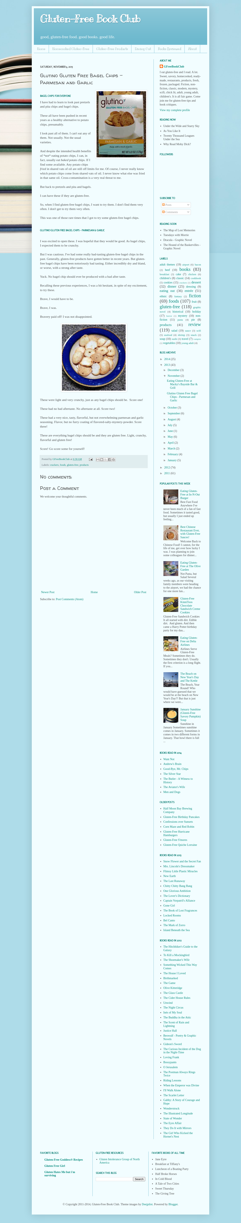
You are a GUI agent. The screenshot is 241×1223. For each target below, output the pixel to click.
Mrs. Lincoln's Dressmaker (179, 866)
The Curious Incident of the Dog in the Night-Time (182, 1051)
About (192, 49)
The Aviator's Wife (174, 787)
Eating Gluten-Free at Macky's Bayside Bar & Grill (182, 384)
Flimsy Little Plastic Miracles (180, 871)
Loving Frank (171, 1057)
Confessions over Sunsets (178, 821)
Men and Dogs (171, 792)
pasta (180, 319)
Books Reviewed (169, 49)
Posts (166, 204)
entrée (189, 291)
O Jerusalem (170, 1067)
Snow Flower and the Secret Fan (182, 861)
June (171, 431)
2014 (167, 359)
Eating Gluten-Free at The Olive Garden (190, 566)
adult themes (167, 264)
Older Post (140, 592)
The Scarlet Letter (173, 1095)
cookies (168, 282)
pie (193, 319)
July (170, 425)
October (173, 407)
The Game (169, 983)
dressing (191, 286)
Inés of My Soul (172, 1012)
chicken (192, 274)
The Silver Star (172, 773)
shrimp (181, 335)
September (174, 413)
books (185, 269)
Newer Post (47, 592)
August (172, 419)
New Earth (169, 876)
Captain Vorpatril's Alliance (179, 900)
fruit (194, 301)
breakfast (164, 274)
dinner (172, 286)
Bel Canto (169, 920)
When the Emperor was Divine (181, 1085)
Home (41, 49)
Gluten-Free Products (112, 49)
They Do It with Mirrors (177, 1128)
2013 (167, 364)
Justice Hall (170, 1030)
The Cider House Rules (176, 997)
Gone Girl (169, 905)
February (173, 454)
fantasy (178, 296)
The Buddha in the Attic (177, 1017)
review (194, 324)
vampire (197, 339)
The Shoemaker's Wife (176, 959)
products (84, 464)
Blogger (172, 1204)
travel (185, 338)
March (172, 448)
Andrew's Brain (172, 764)
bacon (198, 264)
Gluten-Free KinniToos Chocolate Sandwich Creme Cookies (190, 605)
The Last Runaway (174, 881)
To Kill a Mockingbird (176, 955)
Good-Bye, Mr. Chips (175, 768)
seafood (168, 335)
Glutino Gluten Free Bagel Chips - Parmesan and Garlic (182, 397)
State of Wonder (172, 1118)
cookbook (196, 278)
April (171, 442)
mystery (182, 315)
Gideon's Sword (172, 1044)
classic (180, 278)
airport (185, 264)
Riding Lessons (172, 1080)
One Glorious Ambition (177, 890)
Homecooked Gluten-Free (70, 49)
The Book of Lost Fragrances (180, 910)
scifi (198, 330)
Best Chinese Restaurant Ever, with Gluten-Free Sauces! (190, 532)
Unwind (168, 1002)
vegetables (169, 343)
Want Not (169, 759)
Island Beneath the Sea (176, 930)
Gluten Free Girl (54, 1165)
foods (63, 464)
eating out (167, 291)
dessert (196, 282)
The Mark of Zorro (174, 925)
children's (165, 278)
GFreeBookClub (61, 459)
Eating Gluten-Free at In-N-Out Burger (190, 494)
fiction (195, 295)
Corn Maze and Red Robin (178, 826)
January (172, 460)
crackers (54, 464)
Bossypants (170, 1062)
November (174, 375)
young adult (187, 343)
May (171, 436)
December (174, 370)
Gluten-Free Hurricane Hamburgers (176, 833)
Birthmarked (170, 978)
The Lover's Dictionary (176, 895)
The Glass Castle (173, 992)
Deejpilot (147, 1204)
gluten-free (72, 464)
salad (174, 330)
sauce (188, 330)
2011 (167, 473)
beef (167, 269)
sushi (174, 339)
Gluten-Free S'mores (175, 839)
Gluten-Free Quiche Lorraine (180, 844)
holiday (196, 311)
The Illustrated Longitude (178, 1113)
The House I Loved (174, 973)
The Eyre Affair (172, 1123)
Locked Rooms (172, 915)
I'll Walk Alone (172, 1090)
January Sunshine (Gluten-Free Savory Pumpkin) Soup (190, 714)
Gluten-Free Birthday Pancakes (181, 817)
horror (169, 316)
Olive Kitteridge (172, 988)
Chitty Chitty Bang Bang (177, 886)
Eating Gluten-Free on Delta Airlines (188, 641)
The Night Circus (173, 1007)
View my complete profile (175, 110)
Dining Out (143, 49)
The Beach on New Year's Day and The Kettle (189, 677)
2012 (167, 467)
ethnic (163, 296)
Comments (170, 212)
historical (177, 311)
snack (194, 335)
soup (162, 338)
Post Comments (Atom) (69, 599)
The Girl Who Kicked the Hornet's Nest (178, 1135)
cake (178, 274)
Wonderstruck (171, 1108)
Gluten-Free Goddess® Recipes (63, 1159)
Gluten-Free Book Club (90, 19)
